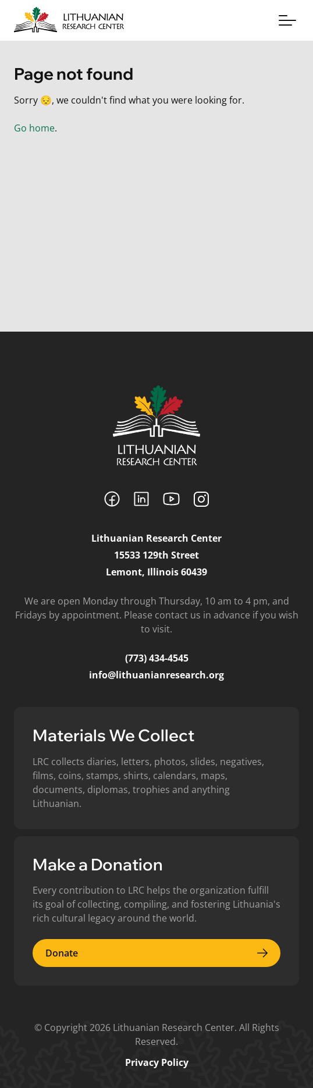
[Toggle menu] (287, 20)
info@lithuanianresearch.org (156, 675)
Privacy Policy (156, 1062)
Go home (34, 128)
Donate (156, 953)
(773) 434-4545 (156, 658)
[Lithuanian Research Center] (156, 425)
